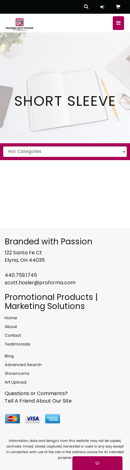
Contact (13, 335)
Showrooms (17, 373)
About (11, 327)
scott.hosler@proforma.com (40, 282)
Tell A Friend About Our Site (38, 400)
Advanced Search (23, 365)
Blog (9, 356)
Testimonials (17, 344)
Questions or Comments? (36, 393)
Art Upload (15, 382)
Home (11, 318)
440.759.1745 (21, 275)
